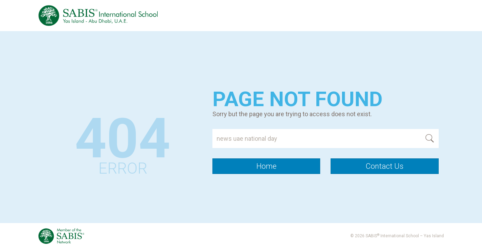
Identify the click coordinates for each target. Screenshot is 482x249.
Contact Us (384, 166)
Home (266, 166)
